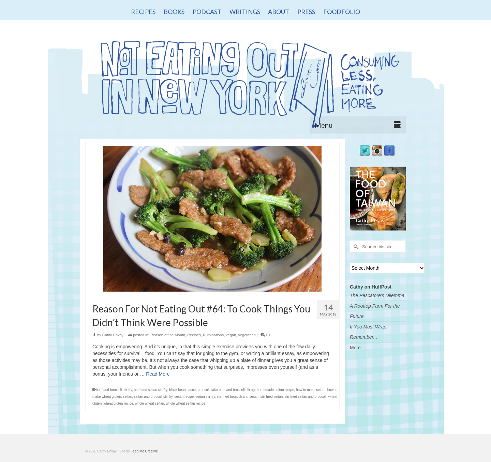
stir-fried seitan (272, 396)
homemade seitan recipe (275, 390)
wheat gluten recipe (118, 403)
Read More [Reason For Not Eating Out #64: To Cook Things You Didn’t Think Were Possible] (157, 374)
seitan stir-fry (205, 396)
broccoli (203, 390)
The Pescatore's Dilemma (377, 295)
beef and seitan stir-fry (150, 390)
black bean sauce (182, 390)
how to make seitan (310, 390)
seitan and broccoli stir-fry (153, 396)
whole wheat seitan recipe (185, 403)
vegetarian (246, 335)
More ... (358, 347)
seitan (127, 396)
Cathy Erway (112, 335)
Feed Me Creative (144, 451)
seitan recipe (184, 396)
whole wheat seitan (149, 403)
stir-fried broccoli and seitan (237, 396)
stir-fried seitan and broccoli (305, 396)
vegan (231, 335)
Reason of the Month (167, 335)
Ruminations (213, 335)
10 (265, 335)
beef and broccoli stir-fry (114, 390)
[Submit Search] (355, 247)
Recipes (194, 335)
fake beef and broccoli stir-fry (233, 390)
